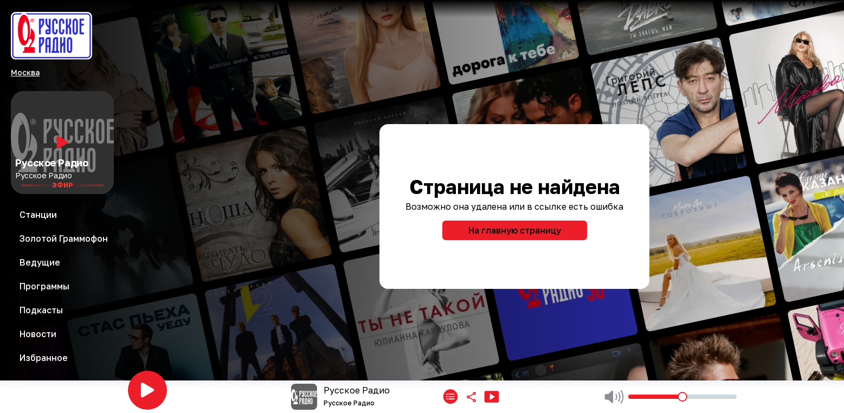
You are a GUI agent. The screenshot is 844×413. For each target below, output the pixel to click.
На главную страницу (514, 230)
